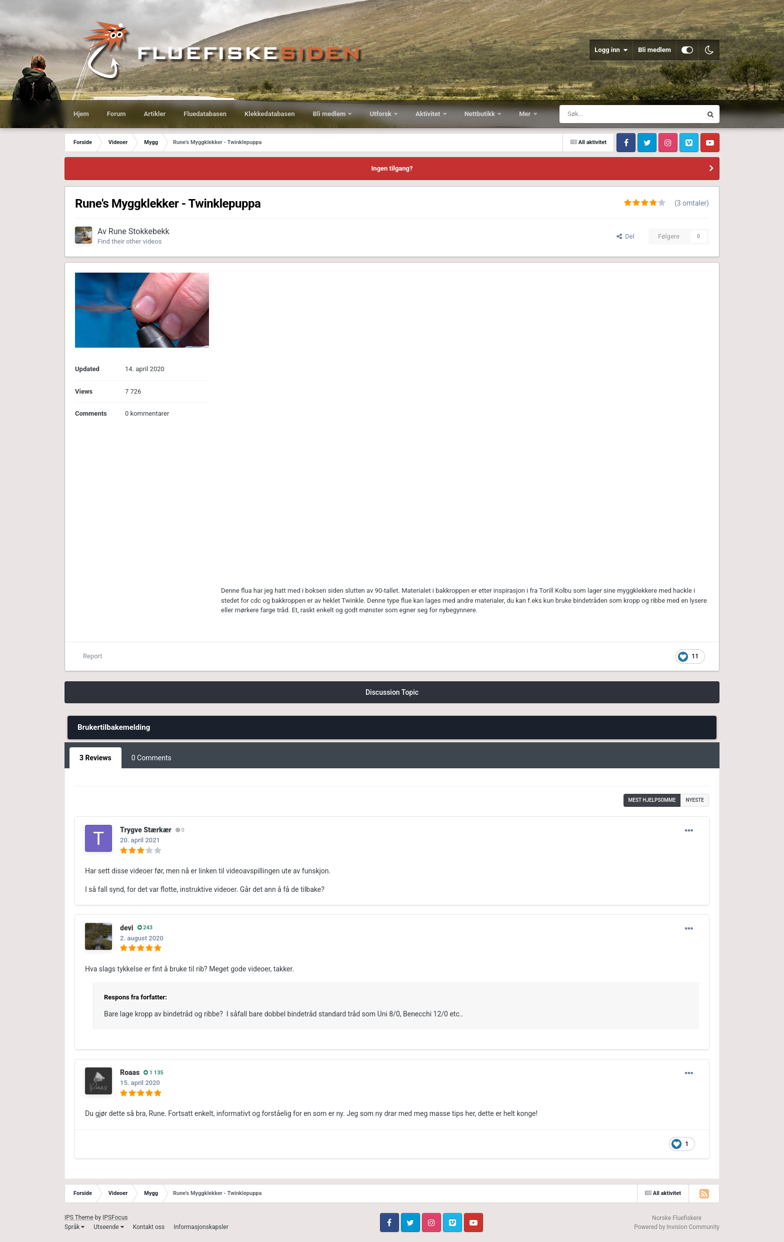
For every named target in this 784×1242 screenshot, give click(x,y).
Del (625, 236)
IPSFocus (115, 1217)
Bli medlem (654, 50)
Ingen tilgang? (392, 168)
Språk (74, 1226)
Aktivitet (429, 114)
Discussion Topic (392, 692)
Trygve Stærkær (146, 830)
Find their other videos (130, 241)
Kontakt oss (149, 1226)
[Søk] (613, 114)
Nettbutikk (480, 114)
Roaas (130, 1072)
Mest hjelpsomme (652, 800)
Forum (116, 114)
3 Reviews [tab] (96, 758)
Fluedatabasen (205, 114)
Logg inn (611, 50)
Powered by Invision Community (677, 1226)
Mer (525, 114)
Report (92, 656)
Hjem (81, 114)
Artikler (155, 114)
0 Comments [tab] (152, 758)
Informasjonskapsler (201, 1226)
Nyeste (695, 800)
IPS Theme (79, 1217)
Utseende (109, 1226)
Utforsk (381, 114)
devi (127, 928)
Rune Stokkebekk (139, 231)
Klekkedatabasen (269, 114)
